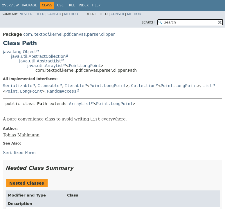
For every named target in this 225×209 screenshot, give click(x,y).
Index (84, 5)
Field (39, 14)
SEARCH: (149, 22)
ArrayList (80, 103)
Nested (25, 14)
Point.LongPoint (84, 65)
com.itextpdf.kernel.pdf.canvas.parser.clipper (69, 34)
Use (60, 5)
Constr (54, 14)
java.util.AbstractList (40, 61)
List (207, 85)
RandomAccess (61, 91)
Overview (10, 5)
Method (71, 14)
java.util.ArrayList (45, 65)
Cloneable (48, 85)
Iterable (74, 85)
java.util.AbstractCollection (38, 56)
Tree (71, 5)
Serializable (17, 85)
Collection (143, 85)
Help (96, 5)
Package (29, 5)
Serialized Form (19, 152)
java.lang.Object (19, 51)
